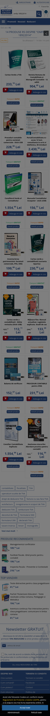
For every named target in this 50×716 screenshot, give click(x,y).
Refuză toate (36, 712)
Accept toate (25, 708)
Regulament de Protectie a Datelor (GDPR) (21, 700)
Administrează (13, 712)
